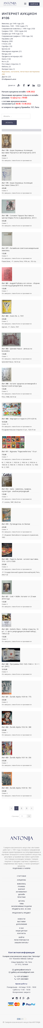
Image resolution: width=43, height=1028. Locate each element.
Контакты (21, 933)
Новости (21, 919)
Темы (21, 904)
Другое (6, 77)
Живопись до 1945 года (13, 23)
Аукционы (21, 880)
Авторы (21, 901)
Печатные (22, 897)
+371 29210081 (21, 979)
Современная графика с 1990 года (17, 36)
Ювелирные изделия (11, 51)
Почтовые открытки (11, 64)
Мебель (6, 66)
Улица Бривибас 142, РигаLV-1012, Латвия (21, 963)
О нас (21, 928)
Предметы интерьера (12, 56)
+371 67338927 (21, 976)
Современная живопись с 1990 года (18, 28)
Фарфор (7, 41)
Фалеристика (8, 69)
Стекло (6, 44)
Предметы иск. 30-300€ (21, 909)
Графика (21, 886)
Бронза (6, 49)
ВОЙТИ (34, 4)
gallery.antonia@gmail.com (21, 972)
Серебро (7, 46)
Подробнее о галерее (21, 868)
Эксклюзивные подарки (21, 906)
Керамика (7, 39)
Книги (6, 59)
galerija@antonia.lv (21, 970)
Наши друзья (21, 931)
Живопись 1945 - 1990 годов (15, 26)
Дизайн (21, 894)
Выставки (21, 922)
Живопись (21, 884)
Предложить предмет (21, 913)
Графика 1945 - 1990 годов (14, 31)
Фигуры (6, 54)
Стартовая (21, 876)
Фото (5, 61)
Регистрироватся (21, 940)
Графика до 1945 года (12, 34)
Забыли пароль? (22, 943)
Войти (21, 937)
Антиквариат (21, 892)
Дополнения (21, 924)
